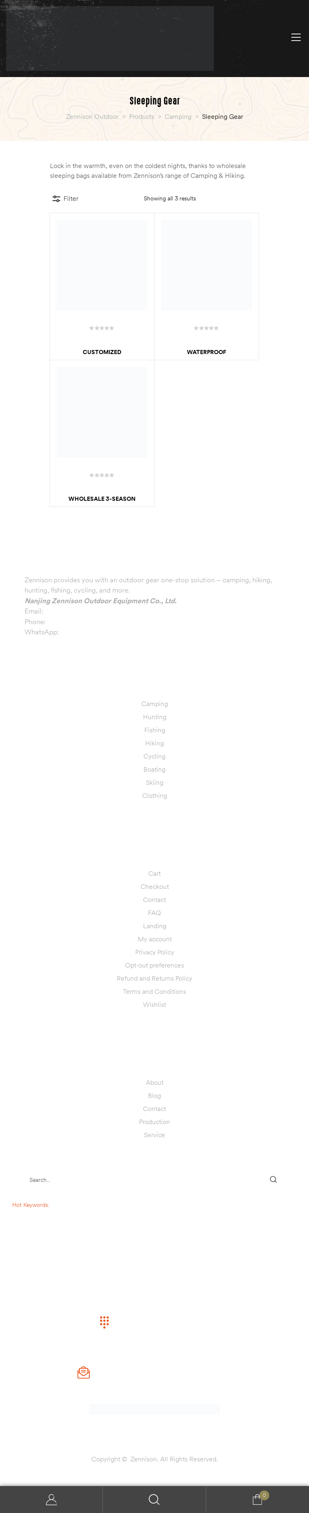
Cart (154, 873)
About (155, 1082)
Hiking (154, 743)
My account (155, 939)
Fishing (154, 730)
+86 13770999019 (76, 621)
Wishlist (154, 1004)
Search (154, 1499)
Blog (154, 1095)
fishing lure (47, 1230)
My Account (51, 1499)
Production (154, 1122)
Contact (154, 899)
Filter (65, 199)
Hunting (154, 717)
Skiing (155, 782)
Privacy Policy (154, 952)
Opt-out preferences (154, 965)
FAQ (154, 913)
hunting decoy (47, 1222)
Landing (154, 926)
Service (154, 1135)
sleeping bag (66, 1205)
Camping (154, 704)
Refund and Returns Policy (154, 978)
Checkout (155, 886)
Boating (154, 769)
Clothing (154, 795)
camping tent (47, 1213)
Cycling (154, 756)
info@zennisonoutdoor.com (87, 611)
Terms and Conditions (154, 991)
